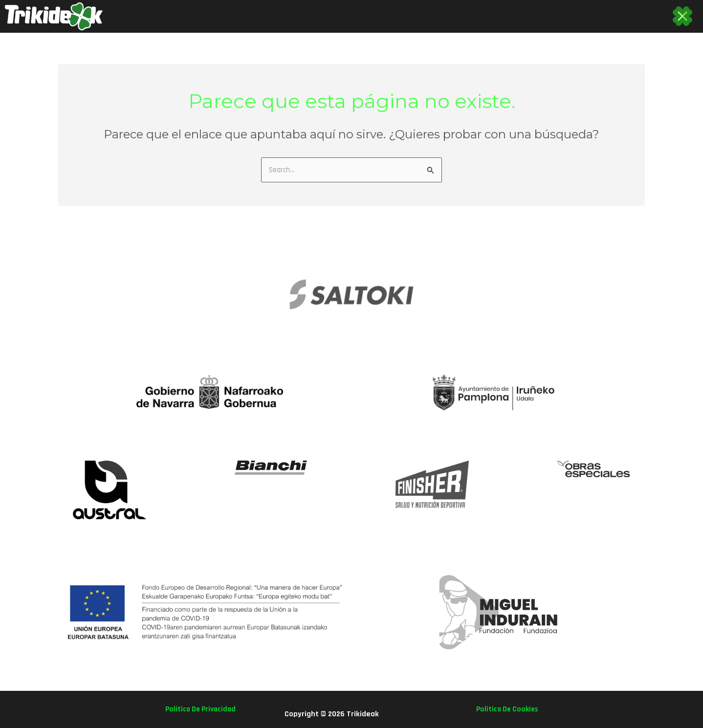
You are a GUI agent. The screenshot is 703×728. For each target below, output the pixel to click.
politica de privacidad (202, 709)
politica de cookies (505, 709)
